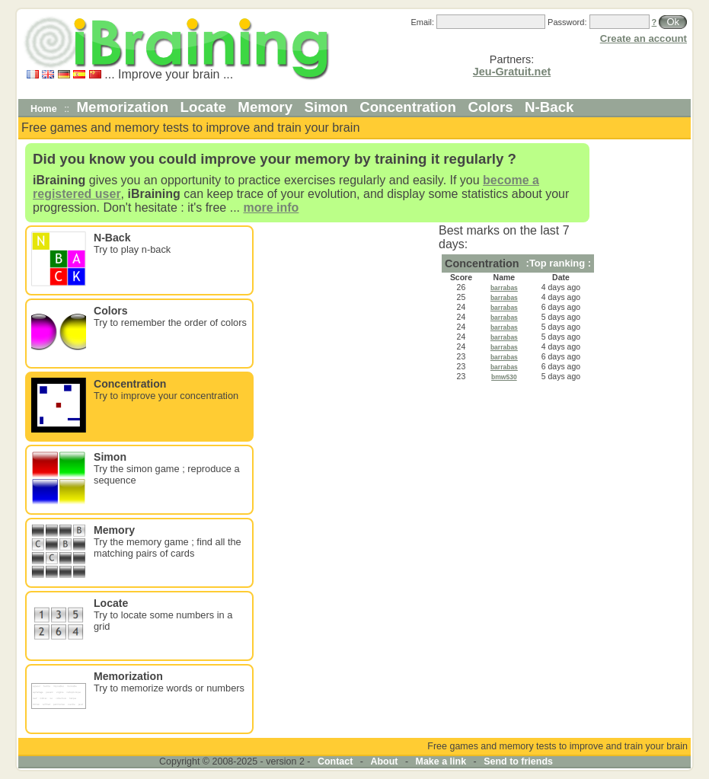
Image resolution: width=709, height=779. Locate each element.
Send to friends (518, 761)
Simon (326, 107)
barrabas (504, 288)
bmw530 (504, 377)
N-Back (549, 107)
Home (43, 109)
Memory (265, 107)
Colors (490, 107)
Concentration (407, 107)
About (384, 761)
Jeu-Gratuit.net (512, 71)
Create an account (643, 38)
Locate (203, 107)
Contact (335, 761)
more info (271, 207)
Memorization (123, 107)
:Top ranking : (558, 263)
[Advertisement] (642, 370)
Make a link (441, 761)
